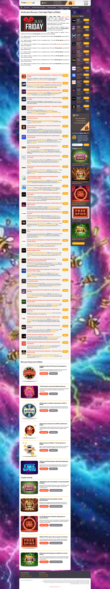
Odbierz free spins (45, 68)
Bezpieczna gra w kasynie (26, 576)
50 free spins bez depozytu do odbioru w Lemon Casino (53, 553)
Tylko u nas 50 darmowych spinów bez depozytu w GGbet (53, 462)
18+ (60, 586)
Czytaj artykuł (53, 373)
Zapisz (86, 144)
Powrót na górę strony (78, 243)
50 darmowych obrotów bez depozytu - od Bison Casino (44, 82)
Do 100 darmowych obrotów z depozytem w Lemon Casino (52, 517)
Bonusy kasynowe (51, 7)
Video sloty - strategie (43, 574)
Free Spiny (86, 1)
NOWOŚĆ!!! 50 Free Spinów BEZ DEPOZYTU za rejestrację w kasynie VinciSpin (41, 260)
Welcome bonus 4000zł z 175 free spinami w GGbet (52, 443)
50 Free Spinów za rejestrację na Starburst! (40, 334)
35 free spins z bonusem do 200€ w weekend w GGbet (53, 424)
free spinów (59, 44)
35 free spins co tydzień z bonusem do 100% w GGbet (53, 403)
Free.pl (28, 3)
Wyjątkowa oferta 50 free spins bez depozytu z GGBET (53, 366)
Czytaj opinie (56, 490)
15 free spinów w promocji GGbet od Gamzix (52, 386)
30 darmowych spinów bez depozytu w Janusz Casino (43, 221)
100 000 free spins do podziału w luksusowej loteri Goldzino (54, 482)
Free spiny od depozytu (64, 7)
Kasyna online (75, 7)
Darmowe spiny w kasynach (38, 7)
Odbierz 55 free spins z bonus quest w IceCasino (53, 537)
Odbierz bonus (44, 490)
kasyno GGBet (65, 16)
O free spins (27, 7)
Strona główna (21, 7)
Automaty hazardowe (43, 576)
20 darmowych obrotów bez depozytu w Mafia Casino (43, 317)
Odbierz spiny (43, 373)
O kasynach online (25, 574)
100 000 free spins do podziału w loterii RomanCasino (51, 499)
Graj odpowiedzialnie (53, 586)
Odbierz (65, 75)
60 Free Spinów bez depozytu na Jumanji (39, 185)
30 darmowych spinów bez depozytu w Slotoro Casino (44, 90)
